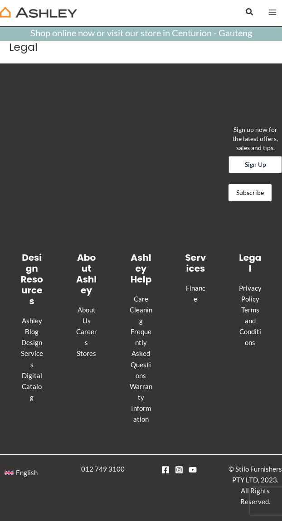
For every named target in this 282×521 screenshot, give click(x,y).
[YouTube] (193, 470)
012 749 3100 (103, 469)
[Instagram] (179, 470)
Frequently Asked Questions (141, 353)
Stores (86, 353)
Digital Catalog (32, 386)
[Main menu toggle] (272, 12)
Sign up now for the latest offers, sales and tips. (255, 138)
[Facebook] (165, 470)
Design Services (32, 353)
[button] (250, 12)
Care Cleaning (141, 310)
